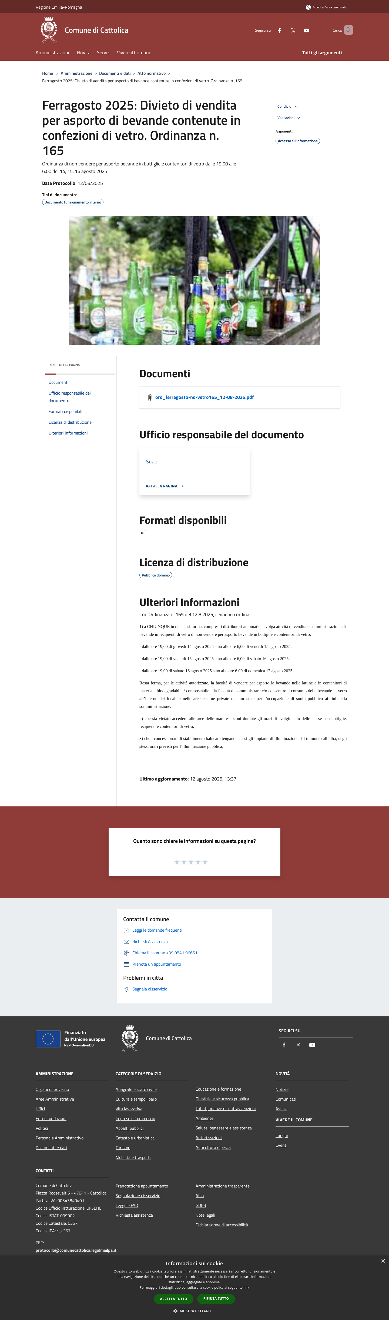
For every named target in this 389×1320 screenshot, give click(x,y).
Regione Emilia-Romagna (59, 7)
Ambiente (204, 1118)
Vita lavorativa (129, 1108)
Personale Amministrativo (59, 1138)
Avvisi (281, 1108)
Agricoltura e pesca (213, 1147)
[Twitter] (285, 29)
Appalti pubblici (130, 1128)
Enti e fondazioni (51, 1118)
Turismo (123, 1147)
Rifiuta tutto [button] (216, 1298)
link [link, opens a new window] (246, 1287)
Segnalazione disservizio (138, 1195)
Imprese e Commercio (135, 1118)
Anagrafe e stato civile (136, 1089)
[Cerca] (346, 29)
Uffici (40, 1108)
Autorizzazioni (209, 1137)
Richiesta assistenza (134, 1215)
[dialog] (194, 1287)
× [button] (383, 1261)
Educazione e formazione (218, 1089)
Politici (42, 1128)
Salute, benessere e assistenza (224, 1128)
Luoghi (282, 1135)
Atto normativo (152, 73)
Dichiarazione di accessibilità (222, 1224)
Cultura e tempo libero (136, 1099)
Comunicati (286, 1099)
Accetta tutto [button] (173, 1299)
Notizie (282, 1089)
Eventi (281, 1145)
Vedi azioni (289, 118)
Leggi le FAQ (127, 1205)
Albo (200, 1195)
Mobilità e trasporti (133, 1157)
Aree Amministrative (55, 1099)
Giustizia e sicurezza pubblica (222, 1098)
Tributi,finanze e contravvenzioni (226, 1108)
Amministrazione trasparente (223, 1186)
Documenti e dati (115, 73)
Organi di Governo (52, 1089)
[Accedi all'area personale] (326, 7)
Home (47, 73)
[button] (194, 1311)
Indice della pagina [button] (64, 364)
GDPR (201, 1205)
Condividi (288, 106)
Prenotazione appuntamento (142, 1186)
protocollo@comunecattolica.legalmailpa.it (76, 1250)
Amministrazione (76, 73)
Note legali (205, 1215)
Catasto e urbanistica (135, 1138)
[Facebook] (271, 29)
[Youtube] (298, 29)
